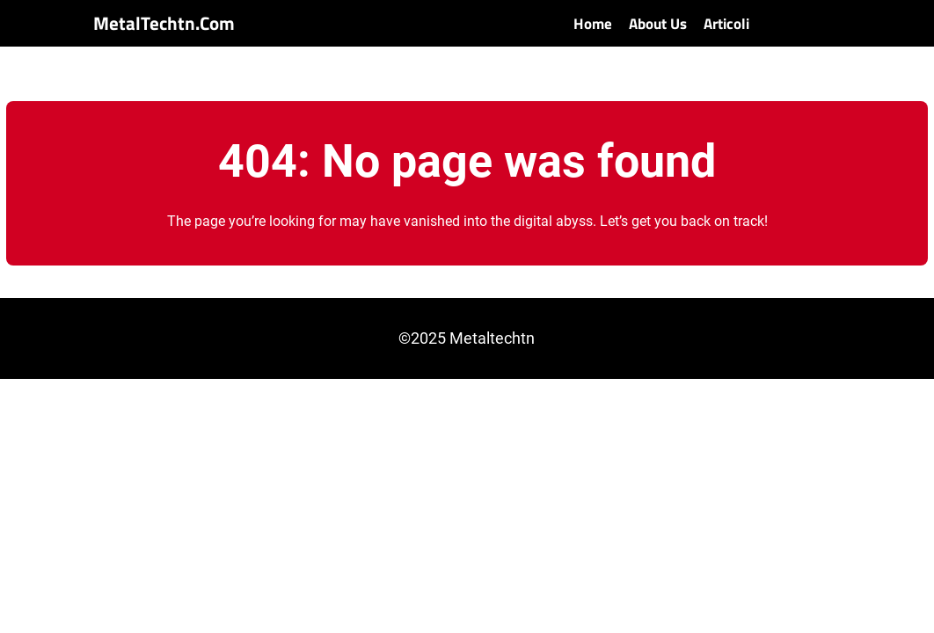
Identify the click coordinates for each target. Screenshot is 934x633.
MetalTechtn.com (164, 23)
